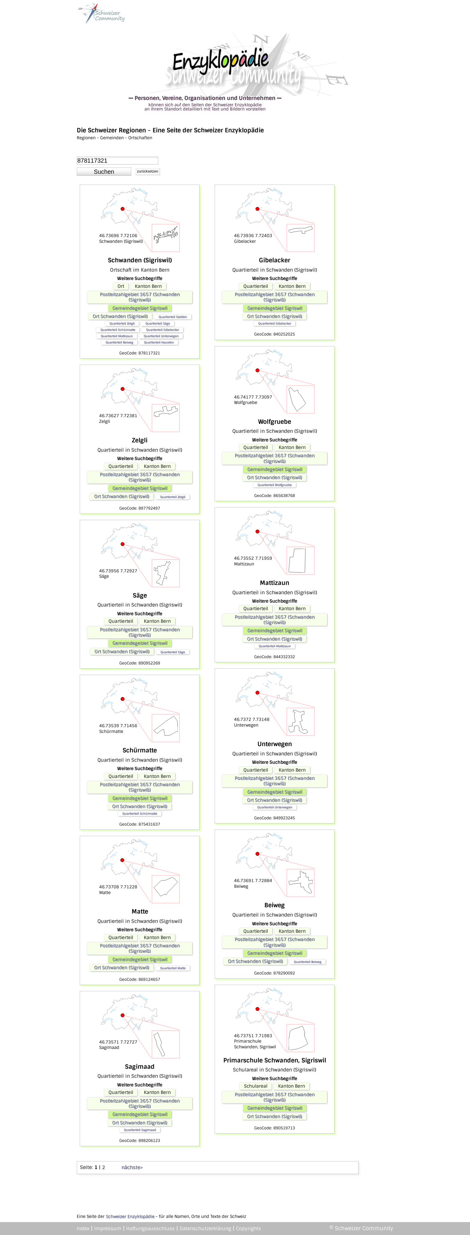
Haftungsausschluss (150, 1228)
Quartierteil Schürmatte (117, 330)
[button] (104, 171)
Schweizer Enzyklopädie (130, 1216)
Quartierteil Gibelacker (162, 330)
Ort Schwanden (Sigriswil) (120, 316)
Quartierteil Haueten (159, 342)
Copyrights (248, 1228)
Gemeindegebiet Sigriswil (139, 308)
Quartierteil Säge (157, 323)
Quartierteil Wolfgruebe (274, 485)
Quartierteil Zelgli (122, 323)
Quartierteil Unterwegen (161, 336)
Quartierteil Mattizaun (117, 336)
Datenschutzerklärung (205, 1228)
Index (83, 1228)
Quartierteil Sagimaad (140, 1130)
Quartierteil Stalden (173, 317)
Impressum (107, 1228)
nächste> (132, 1167)
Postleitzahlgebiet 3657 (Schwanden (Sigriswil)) (140, 297)
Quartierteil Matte (173, 968)
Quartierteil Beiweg (119, 342)
